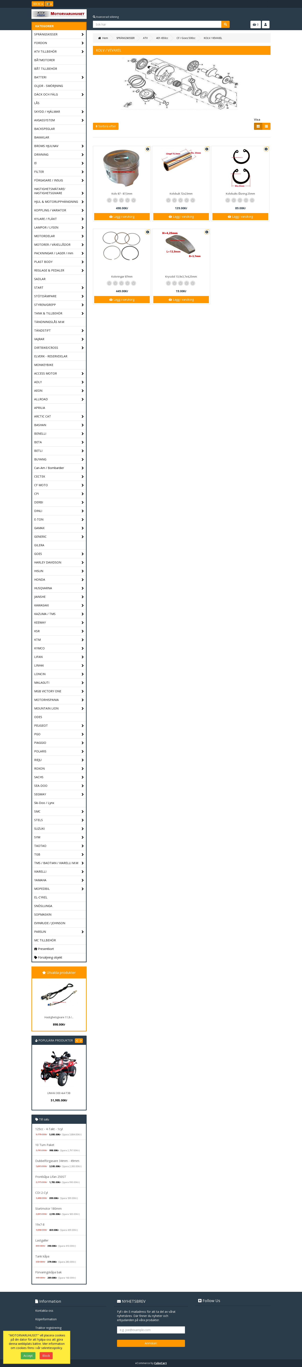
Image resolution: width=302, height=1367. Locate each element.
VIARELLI (59, 872)
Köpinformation (46, 1319)
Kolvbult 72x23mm (181, 193)
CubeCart (160, 1363)
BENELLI (59, 434)
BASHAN (59, 425)
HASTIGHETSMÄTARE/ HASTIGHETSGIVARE (59, 191)
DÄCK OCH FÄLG (59, 94)
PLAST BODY (59, 262)
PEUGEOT (59, 726)
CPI (59, 494)
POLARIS (59, 751)
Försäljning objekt (48, 957)
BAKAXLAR (41, 137)
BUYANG (59, 459)
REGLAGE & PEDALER (59, 270)
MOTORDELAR (59, 236)
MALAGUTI (59, 683)
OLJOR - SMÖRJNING (48, 86)
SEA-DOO (59, 786)
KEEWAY (59, 622)
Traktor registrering (48, 1328)
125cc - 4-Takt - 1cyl (49, 1129)
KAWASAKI (59, 605)
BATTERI (59, 77)
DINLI (59, 511)
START (59, 288)
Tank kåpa (42, 1256)
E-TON (59, 519)
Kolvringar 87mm (122, 276)
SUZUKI (59, 829)
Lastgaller (41, 1240)
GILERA (39, 545)
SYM (59, 837)
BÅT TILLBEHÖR (45, 69)
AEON (59, 391)
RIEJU (59, 760)
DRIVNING (59, 154)
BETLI (59, 451)
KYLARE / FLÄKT (59, 219)
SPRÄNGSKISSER (59, 34)
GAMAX (59, 528)
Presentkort (44, 949)
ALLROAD (59, 399)
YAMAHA (59, 880)
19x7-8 (39, 1224)
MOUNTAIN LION (59, 708)
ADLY (59, 382)
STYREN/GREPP (59, 305)
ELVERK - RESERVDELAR (50, 356)
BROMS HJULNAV (59, 146)
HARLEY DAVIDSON (59, 562)
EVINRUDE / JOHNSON (49, 923)
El (59, 163)
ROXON (59, 768)
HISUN (59, 571)
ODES (38, 717)
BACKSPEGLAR (44, 129)
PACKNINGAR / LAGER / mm (59, 253)
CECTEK (59, 476)
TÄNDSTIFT (59, 330)
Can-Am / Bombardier (59, 468)
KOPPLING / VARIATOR (59, 210)
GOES (59, 554)
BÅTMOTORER (44, 60)
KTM (59, 640)
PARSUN (59, 932)
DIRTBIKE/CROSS (59, 348)
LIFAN (59, 657)
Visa (257, 119)
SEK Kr (38, 4)
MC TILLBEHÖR (45, 940)
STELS (59, 820)
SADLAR (40, 279)
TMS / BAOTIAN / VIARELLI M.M (59, 863)
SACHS (59, 777)
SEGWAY (59, 794)
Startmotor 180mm (48, 1209)
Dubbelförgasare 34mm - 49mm (57, 1161)
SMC (59, 811)
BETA (59, 442)
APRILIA (39, 408)
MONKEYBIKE (43, 365)
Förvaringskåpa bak (48, 1272)
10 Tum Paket (44, 1145)
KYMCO (59, 648)
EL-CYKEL (40, 897)
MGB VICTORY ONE (59, 691)
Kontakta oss (44, 1311)
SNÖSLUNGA (43, 906)
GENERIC (59, 537)
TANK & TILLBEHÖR (59, 313)
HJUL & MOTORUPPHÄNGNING (59, 202)
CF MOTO (59, 485)
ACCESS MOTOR (59, 373)
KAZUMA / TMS (59, 614)
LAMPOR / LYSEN (59, 227)
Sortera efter (106, 126)
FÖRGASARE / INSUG (59, 180)
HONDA (59, 580)
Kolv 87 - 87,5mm (122, 193)
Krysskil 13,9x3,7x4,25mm (181, 276)
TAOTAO (59, 846)
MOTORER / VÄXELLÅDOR (59, 245)
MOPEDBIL (59, 889)
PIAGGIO (59, 743)
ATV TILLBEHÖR (59, 51)
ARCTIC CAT (59, 416)
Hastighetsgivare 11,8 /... (58, 1017)
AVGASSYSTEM (59, 120)
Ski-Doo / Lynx (44, 803)
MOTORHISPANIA (59, 700)
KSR (59, 631)
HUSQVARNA (59, 588)
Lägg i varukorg (121, 216)
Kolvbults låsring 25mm (240, 193)
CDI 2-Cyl (41, 1193)
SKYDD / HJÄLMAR (59, 112)
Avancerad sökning (106, 17)
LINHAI (59, 665)
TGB (59, 854)
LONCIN (59, 674)
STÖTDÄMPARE (59, 296)
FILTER (59, 172)
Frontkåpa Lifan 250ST (50, 1177)
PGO (59, 734)
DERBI (59, 502)
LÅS (36, 103)
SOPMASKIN (42, 914)
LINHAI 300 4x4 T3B (58, 1093)
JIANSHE (59, 597)
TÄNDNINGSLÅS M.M (49, 322)
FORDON (59, 43)
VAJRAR (59, 339)
